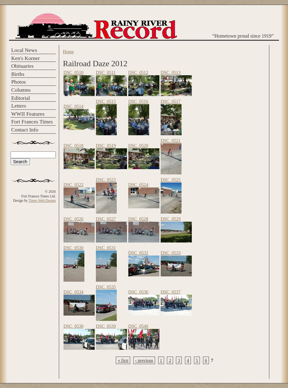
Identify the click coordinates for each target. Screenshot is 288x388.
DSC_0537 (171, 291)
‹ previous (144, 360)
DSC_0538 (73, 326)
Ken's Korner (25, 58)
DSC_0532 (138, 252)
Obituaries (22, 66)
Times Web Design (42, 200)
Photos (18, 82)
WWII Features (28, 114)
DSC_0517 (171, 101)
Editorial (20, 98)
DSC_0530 (73, 247)
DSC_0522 (73, 184)
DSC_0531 (106, 247)
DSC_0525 (171, 179)
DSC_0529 (171, 218)
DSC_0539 (106, 326)
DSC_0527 (106, 218)
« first (123, 360)
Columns (21, 90)
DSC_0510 (73, 72)
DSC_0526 (73, 218)
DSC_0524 (138, 184)
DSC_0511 (106, 72)
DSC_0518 (73, 145)
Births (17, 74)
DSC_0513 (171, 72)
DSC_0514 (73, 106)
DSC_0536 (138, 291)
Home (68, 51)
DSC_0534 (73, 291)
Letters (18, 106)
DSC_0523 (106, 179)
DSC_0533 (171, 252)
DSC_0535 (106, 286)
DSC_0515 (106, 101)
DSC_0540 (138, 326)
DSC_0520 (138, 145)
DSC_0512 (138, 72)
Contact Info (24, 130)
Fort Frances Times (32, 122)
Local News (24, 50)
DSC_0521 (171, 140)
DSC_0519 (106, 145)
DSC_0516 (138, 101)
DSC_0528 (138, 218)
